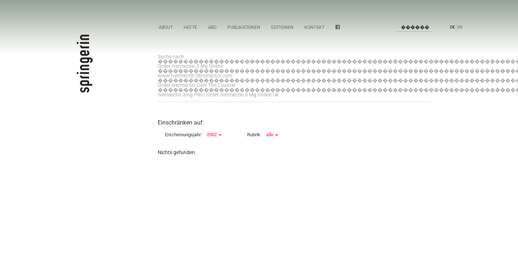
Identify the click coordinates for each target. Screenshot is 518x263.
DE (452, 27)
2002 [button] (214, 134)
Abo (212, 27)
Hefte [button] (190, 27)
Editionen (282, 27)
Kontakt (314, 27)
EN (460, 27)
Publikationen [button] (243, 27)
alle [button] (272, 134)
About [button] (166, 27)
